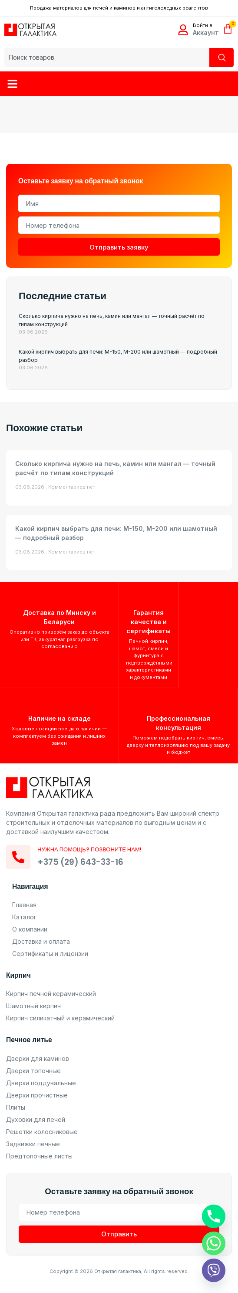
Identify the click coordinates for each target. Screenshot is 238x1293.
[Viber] (213, 1270)
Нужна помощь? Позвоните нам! (89, 849)
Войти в (202, 25)
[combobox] (106, 57)
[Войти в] (183, 29)
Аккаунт (206, 32)
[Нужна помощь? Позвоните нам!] (18, 857)
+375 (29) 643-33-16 (80, 862)
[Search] (221, 57)
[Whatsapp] (213, 1243)
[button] (12, 84)
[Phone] (213, 1216)
